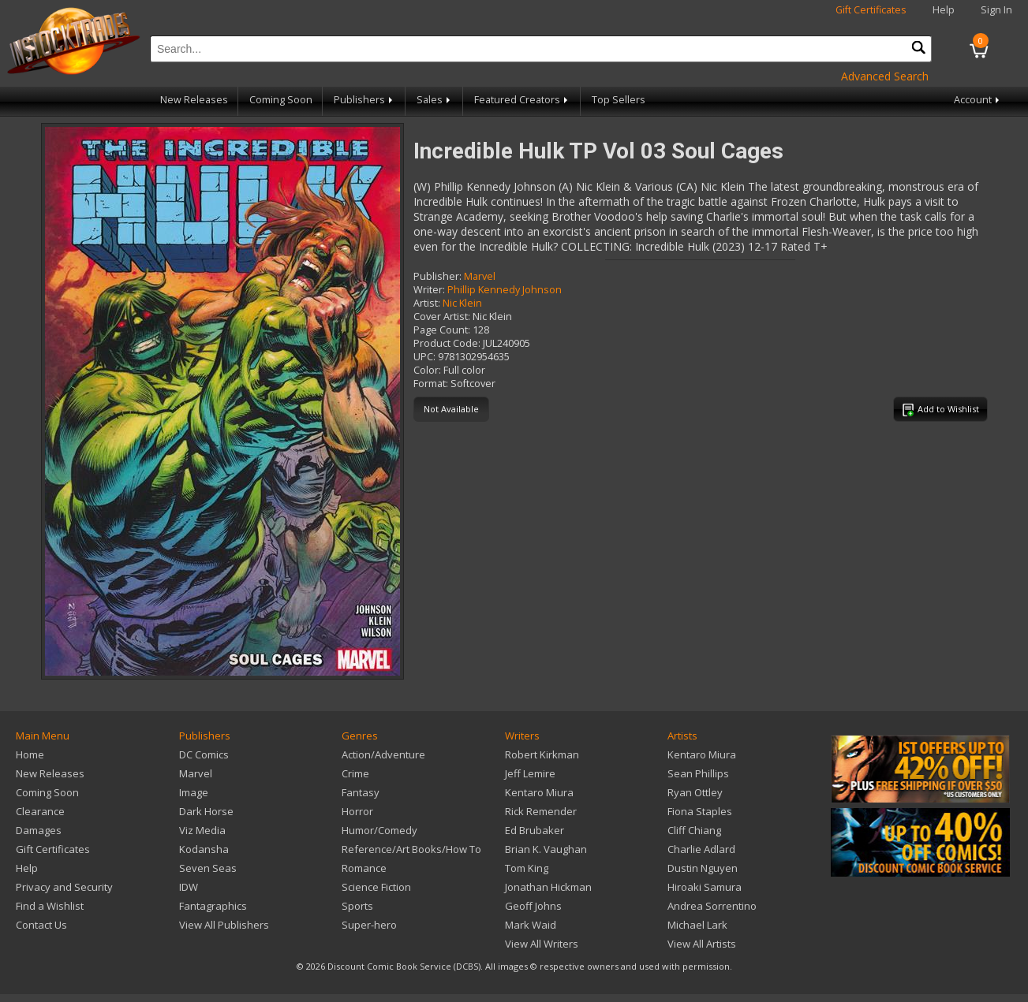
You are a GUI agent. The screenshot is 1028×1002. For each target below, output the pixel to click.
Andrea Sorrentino (712, 906)
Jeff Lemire (530, 773)
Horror (357, 811)
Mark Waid (530, 925)
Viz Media (202, 830)
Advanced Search (885, 76)
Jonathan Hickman (548, 887)
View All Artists (701, 944)
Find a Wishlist (50, 906)
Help (944, 10)
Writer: (429, 289)
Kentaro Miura (539, 792)
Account (978, 99)
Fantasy (360, 792)
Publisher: (437, 276)
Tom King (526, 868)
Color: (427, 370)
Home (30, 754)
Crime (355, 773)
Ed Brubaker (534, 830)
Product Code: (446, 343)
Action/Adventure (383, 754)
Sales (435, 99)
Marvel (479, 276)
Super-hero (369, 925)
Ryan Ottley (695, 792)
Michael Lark (697, 925)
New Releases (194, 99)
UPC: (424, 356)
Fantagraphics (213, 906)
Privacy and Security (64, 887)
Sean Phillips (698, 773)
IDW (188, 887)
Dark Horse (206, 811)
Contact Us (41, 925)
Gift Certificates (871, 10)
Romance (364, 868)
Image (193, 792)
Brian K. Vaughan (546, 849)
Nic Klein (462, 303)
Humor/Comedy (379, 830)
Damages (39, 830)
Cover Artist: (441, 316)
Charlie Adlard (701, 849)
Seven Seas (208, 868)
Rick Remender (541, 811)
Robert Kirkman (542, 754)
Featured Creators (522, 99)
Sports (357, 906)
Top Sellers (618, 99)
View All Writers (541, 944)
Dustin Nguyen (702, 868)
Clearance (40, 811)
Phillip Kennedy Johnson (504, 289)
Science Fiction (376, 887)
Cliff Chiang (694, 830)
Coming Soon (280, 99)
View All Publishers (224, 925)
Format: (430, 383)
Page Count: (441, 330)
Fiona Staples (699, 811)
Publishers (364, 99)
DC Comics (204, 754)
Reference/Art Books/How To (411, 849)
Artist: (426, 303)
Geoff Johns (533, 906)
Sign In (996, 10)
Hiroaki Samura (704, 887)
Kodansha (204, 849)
